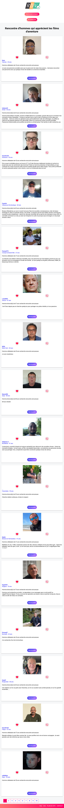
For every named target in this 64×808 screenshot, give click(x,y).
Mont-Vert (5, 348)
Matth (4, 537)
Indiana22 (5, 108)
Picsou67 (5, 632)
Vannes (4, 62)
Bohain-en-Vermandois (9, 539)
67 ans (9, 300)
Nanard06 (5, 394)
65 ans (11, 348)
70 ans (10, 586)
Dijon (3, 777)
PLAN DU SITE (51, 806)
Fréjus (4, 729)
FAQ (41, 806)
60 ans (19, 205)
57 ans (9, 729)
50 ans (8, 777)
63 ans (8, 110)
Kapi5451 (5, 585)
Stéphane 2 (5, 442)
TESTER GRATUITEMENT (32, 14)
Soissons (5, 157)
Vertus (4, 300)
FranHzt (4, 203)
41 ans (11, 443)
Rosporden (5, 682)
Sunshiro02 (5, 156)
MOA (3, 346)
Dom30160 (5, 728)
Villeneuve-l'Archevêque (9, 205)
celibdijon (5, 775)
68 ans (8, 396)
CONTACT (60, 806)
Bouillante (5, 443)
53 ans (12, 491)
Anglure (4, 586)
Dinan (4, 110)
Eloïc (3, 60)
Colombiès (5, 491)
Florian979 (5, 251)
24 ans (10, 62)
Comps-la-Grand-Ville (8, 253)
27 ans (18, 253)
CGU (44, 806)
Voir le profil (32, 78)
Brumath (4, 634)
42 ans (11, 157)
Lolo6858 (5, 299)
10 (36, 800)
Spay (3, 396)
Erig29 (4, 680)
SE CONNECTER (32, 19)
